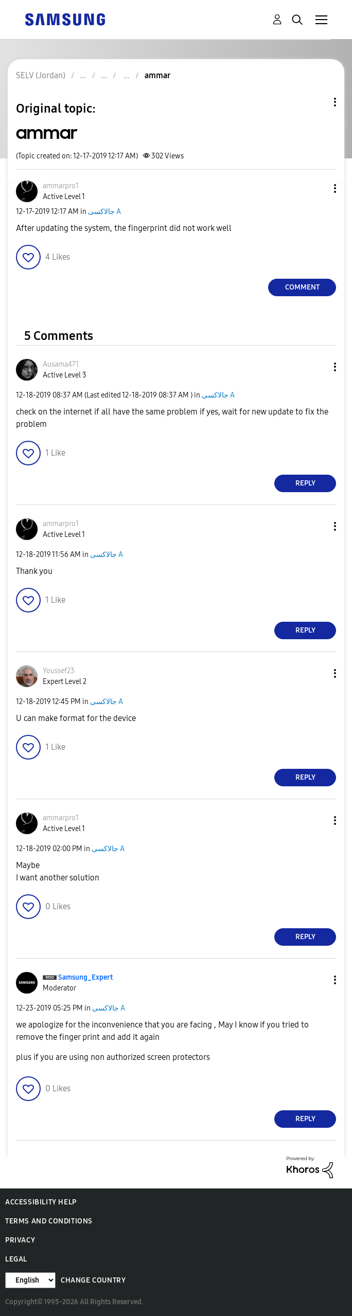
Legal (16, 1259)
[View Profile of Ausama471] (61, 364)
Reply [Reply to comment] (305, 483)
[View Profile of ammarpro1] (61, 186)
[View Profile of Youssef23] (59, 670)
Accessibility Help (41, 1202)
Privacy (20, 1240)
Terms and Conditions (49, 1221)
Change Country (93, 1280)
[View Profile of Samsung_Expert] (85, 977)
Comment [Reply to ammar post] (302, 287)
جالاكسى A (104, 211)
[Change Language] (30, 1280)
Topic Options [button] (317, 102)
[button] (318, 188)
